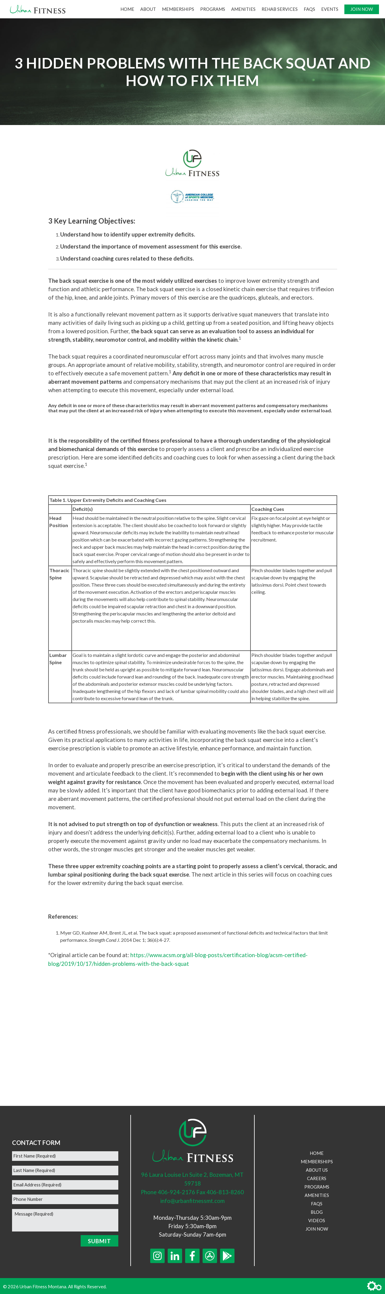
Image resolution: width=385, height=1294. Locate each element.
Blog (317, 1210)
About (148, 9)
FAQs (309, 9)
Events (329, 9)
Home (127, 9)
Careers (316, 1177)
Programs (212, 9)
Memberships (178, 9)
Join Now (361, 9)
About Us (317, 1168)
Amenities (243, 9)
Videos (316, 1219)
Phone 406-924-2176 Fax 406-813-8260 (192, 1191)
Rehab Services (280, 9)
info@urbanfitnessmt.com (192, 1199)
